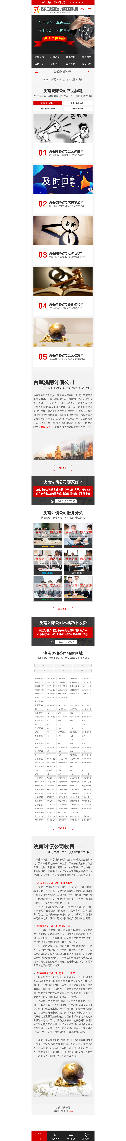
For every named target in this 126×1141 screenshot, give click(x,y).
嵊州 (83, 744)
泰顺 (36, 756)
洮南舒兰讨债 (86, 710)
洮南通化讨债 (62, 694)
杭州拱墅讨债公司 (86, 733)
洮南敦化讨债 (62, 713)
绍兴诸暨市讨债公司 (62, 748)
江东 (59, 740)
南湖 (48, 771)
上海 (63, 678)
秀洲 (59, 771)
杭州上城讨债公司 (51, 733)
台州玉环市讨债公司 (74, 725)
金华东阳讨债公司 (51, 779)
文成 (83, 752)
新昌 (48, 744)
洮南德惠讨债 (74, 706)
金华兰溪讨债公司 (86, 775)
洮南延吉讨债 (51, 702)
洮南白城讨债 (74, 694)
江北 (71, 740)
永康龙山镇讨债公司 (86, 798)
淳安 (59, 729)
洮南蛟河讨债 (39, 706)
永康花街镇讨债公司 (51, 802)
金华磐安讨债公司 (74, 775)
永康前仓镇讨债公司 (39, 798)
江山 (36, 786)
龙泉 (71, 790)
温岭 (36, 725)
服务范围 (71, 57)
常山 (59, 782)
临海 (48, 725)
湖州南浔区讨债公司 (62, 763)
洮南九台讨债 (62, 702)
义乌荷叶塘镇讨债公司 (62, 806)
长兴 (59, 759)
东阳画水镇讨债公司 (51, 825)
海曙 (48, 740)
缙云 (71, 786)
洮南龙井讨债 (39, 710)
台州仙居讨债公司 (86, 721)
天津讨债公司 (39, 836)
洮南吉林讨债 (51, 694)
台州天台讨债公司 (74, 721)
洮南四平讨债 (86, 694)
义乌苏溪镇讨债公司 (74, 809)
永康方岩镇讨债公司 (74, 798)
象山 (48, 736)
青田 (59, 786)
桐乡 (36, 771)
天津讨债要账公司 (62, 836)
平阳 (59, 752)
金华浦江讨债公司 (62, 775)
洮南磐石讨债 (51, 706)
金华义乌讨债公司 (39, 779)
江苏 (82, 678)
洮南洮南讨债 (86, 706)
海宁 (71, 767)
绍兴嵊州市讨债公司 (74, 748)
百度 (65, 1127)
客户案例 (86, 57)
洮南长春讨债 (39, 694)
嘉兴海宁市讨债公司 (74, 771)
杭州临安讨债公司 (39, 733)
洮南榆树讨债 (86, 702)
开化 (71, 782)
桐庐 (48, 729)
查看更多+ (63, 620)
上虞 (71, 744)
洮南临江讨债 (51, 713)
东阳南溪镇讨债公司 (86, 825)
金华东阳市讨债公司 (74, 779)
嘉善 (48, 767)
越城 (36, 748)
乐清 (59, 756)
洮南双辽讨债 (39, 702)
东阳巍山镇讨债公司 (51, 821)
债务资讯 (55, 64)
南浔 (36, 763)
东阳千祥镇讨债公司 (74, 825)
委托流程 (71, 64)
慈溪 (83, 736)
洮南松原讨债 (51, 698)
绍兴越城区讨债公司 (86, 748)
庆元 (59, 790)
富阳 (83, 729)
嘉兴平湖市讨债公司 (86, 771)
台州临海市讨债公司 (86, 725)
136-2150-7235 (66, 506)
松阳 (36, 790)
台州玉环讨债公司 (51, 721)
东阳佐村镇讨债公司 (86, 821)
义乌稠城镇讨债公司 (86, 806)
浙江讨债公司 (39, 717)
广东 (63, 685)
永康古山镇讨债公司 (62, 798)
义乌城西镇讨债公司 (62, 809)
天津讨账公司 (51, 836)
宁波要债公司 (86, 832)
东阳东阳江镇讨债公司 (39, 825)
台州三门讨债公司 (62, 721)
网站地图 (58, 1127)
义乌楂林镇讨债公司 (86, 809)
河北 (82, 685)
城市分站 (39, 64)
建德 (71, 729)
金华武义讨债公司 (51, 775)
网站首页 (39, 57)
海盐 (59, 767)
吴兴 (83, 759)
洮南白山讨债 (62, 698)
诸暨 (59, 744)
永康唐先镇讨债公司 (62, 802)
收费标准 (55, 57)
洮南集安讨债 (74, 698)
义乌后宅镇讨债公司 (39, 809)
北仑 (83, 740)
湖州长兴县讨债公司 (86, 763)
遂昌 (83, 786)
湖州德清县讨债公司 (74, 763)
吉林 (73, 79)
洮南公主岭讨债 (62, 710)
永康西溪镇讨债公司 (39, 802)
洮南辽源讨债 (39, 698)
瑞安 (48, 756)
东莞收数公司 (39, 832)
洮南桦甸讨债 (74, 702)
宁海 (59, 736)
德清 (48, 759)
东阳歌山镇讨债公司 (74, 821)
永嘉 (48, 752)
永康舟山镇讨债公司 (51, 798)
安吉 (71, 759)
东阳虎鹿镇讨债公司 (62, 821)
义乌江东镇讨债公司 (74, 806)
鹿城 (83, 756)
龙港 (71, 756)
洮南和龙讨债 (39, 713)
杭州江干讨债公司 (74, 733)
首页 (53, 79)
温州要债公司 (51, 832)
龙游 (83, 782)
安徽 (43, 685)
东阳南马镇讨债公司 (62, 825)
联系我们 (86, 64)
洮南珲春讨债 (51, 710)
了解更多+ (63, 473)
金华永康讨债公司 (62, 779)
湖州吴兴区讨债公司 (51, 763)
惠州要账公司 (74, 832)
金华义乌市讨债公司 (86, 779)
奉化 (36, 740)
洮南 (80, 79)
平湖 (83, 767)
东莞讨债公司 (62, 832)
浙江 (43, 678)
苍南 (71, 752)
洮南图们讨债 (74, 710)
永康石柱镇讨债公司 (86, 794)
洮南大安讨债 (62, 706)
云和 (48, 790)
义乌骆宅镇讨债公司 (51, 806)
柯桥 (48, 748)
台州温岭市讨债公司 (62, 725)
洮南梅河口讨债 (86, 698)
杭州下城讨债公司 (62, 733)
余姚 (71, 736)
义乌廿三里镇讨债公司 (51, 809)
